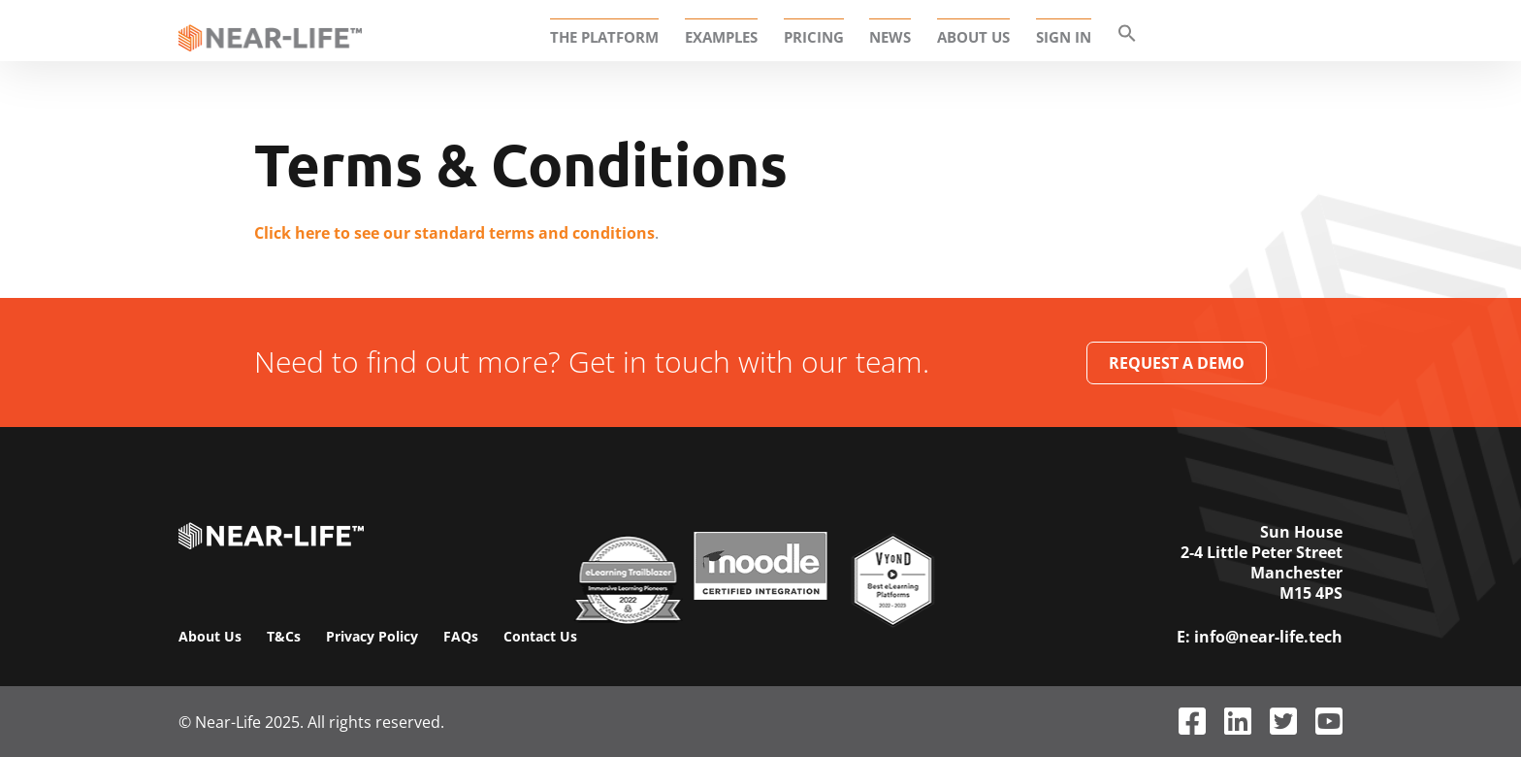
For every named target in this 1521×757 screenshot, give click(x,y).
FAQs (460, 636)
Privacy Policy (372, 636)
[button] (1121, 37)
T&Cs (284, 636)
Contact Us (540, 636)
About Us (210, 636)
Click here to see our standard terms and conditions (454, 233)
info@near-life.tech (1268, 637)
